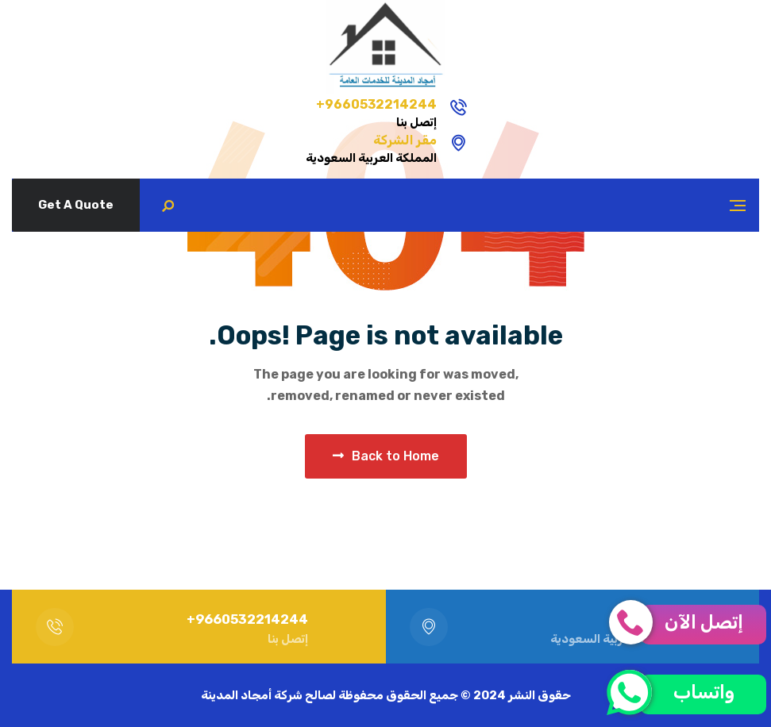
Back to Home (386, 456)
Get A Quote (76, 205)
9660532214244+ (460, 104)
